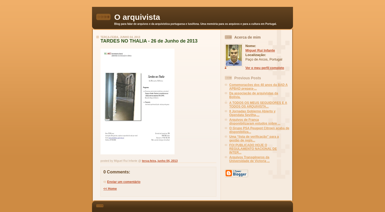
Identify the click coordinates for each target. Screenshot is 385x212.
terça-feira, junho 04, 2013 (160, 160)
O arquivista (137, 17)
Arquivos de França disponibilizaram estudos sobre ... (254, 121)
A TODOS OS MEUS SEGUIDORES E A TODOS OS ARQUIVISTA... (258, 104)
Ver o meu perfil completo (264, 68)
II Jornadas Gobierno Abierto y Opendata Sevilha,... (252, 113)
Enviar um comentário (123, 182)
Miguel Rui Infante (260, 50)
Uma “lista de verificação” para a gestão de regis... (254, 138)
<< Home (110, 189)
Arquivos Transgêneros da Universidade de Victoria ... (249, 159)
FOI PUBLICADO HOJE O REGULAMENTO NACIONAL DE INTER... (253, 148)
